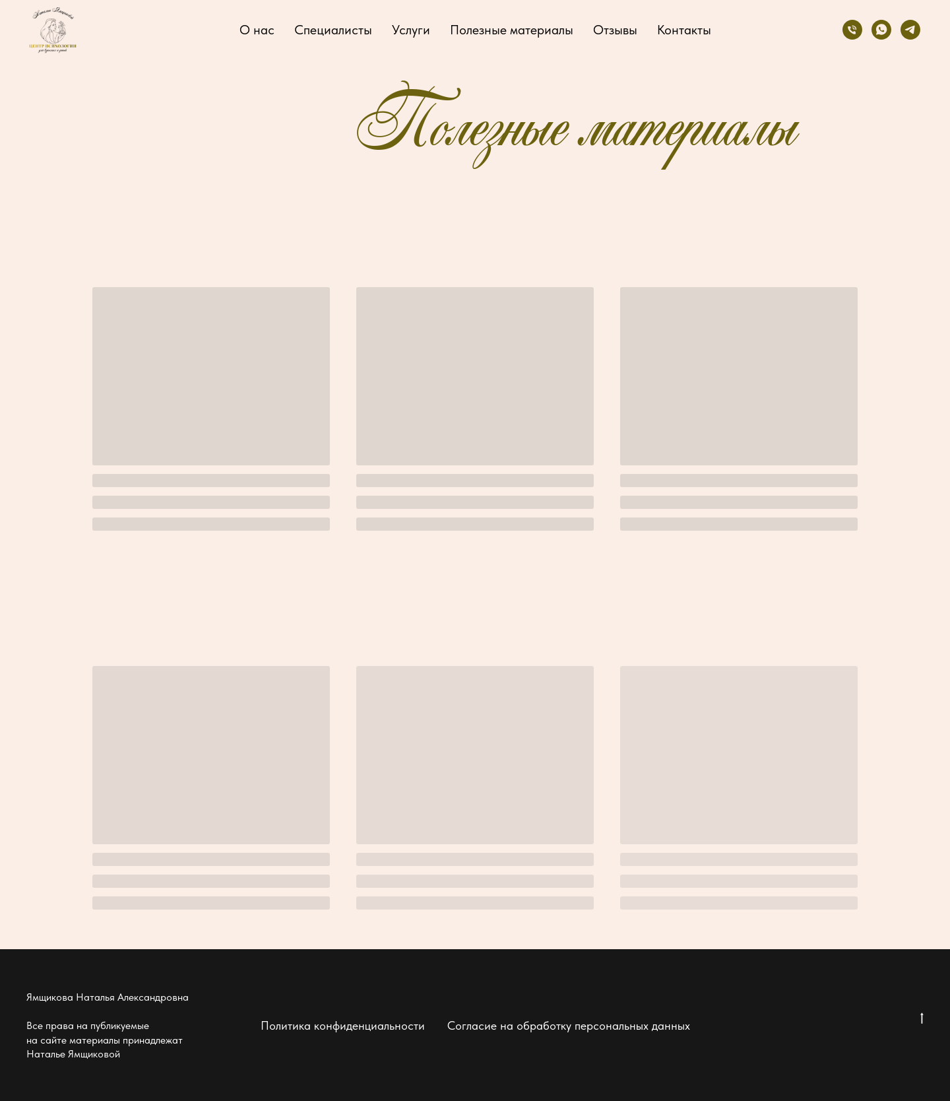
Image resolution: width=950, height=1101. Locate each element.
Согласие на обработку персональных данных (568, 1025)
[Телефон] (852, 30)
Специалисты (333, 30)
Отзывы (615, 30)
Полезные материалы (511, 30)
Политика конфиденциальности (343, 1025)
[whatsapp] (881, 30)
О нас (256, 30)
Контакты (684, 30)
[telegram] (910, 30)
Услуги (411, 30)
